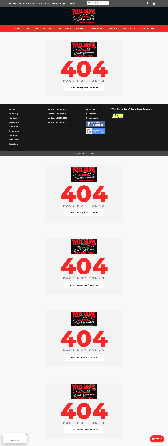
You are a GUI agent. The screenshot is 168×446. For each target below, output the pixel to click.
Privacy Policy (92, 109)
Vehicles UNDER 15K (57, 114)
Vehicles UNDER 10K (57, 109)
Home (12, 109)
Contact (13, 118)
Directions (14, 122)
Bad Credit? (14, 140)
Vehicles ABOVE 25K (57, 122)
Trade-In (13, 135)
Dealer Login (92, 118)
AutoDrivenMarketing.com (138, 109)
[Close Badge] (26, 434)
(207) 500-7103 (54, 3)
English (93, 3)
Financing (14, 131)
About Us (13, 127)
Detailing (13, 144)
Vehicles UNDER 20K (57, 118)
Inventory (13, 114)
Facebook (91, 114)
